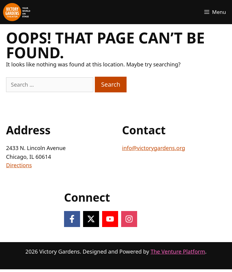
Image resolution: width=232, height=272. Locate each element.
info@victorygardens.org (153, 148)
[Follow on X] (91, 219)
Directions (19, 165)
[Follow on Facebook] (72, 219)
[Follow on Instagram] (129, 219)
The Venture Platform (177, 251)
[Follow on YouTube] (110, 219)
